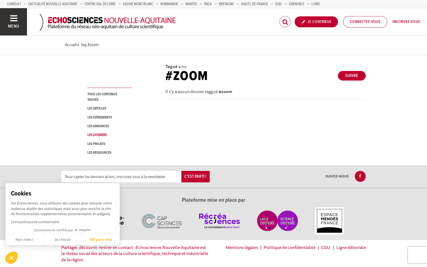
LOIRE (316, 4)
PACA (208, 4)
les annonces (98, 126)
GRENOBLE (296, 4)
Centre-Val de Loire (99, 4)
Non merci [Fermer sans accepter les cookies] (24, 239)
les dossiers (97, 135)
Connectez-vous (365, 21)
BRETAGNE (226, 4)
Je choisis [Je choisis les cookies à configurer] (63, 239)
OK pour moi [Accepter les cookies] (101, 239)
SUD (278, 4)
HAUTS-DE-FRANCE (254, 4)
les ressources (99, 152)
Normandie (169, 4)
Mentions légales (242, 247)
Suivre (351, 76)
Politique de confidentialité (289, 247)
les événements (99, 117)
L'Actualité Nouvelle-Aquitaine (52, 4)
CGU (325, 247)
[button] (11, 257)
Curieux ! (14, 4)
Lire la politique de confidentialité (35, 221)
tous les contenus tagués (102, 97)
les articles (96, 108)
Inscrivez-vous (406, 21)
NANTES (191, 4)
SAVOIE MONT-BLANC (138, 4)
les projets (96, 144)
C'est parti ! (195, 176)
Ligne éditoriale (351, 247)
